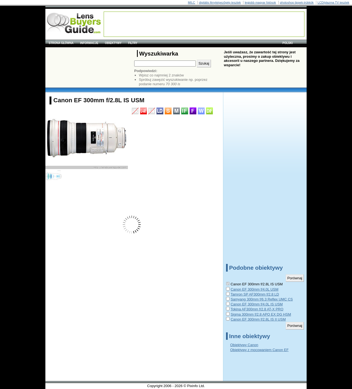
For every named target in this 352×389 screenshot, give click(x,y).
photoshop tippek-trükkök (297, 2)
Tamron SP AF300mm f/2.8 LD (254, 294)
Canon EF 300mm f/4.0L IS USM (257, 304)
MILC (191, 2)
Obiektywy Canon (244, 345)
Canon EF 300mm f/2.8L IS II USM (258, 319)
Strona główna (61, 43)
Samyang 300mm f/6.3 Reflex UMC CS (262, 299)
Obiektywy (113, 43)
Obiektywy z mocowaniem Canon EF (259, 350)
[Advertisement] (204, 24)
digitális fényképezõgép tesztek (220, 2)
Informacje (89, 43)
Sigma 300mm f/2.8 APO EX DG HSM (261, 314)
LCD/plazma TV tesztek (333, 2)
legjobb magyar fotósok (260, 2)
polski (287, 43)
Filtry (133, 43)
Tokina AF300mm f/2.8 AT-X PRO (256, 309)
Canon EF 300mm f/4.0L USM (255, 289)
